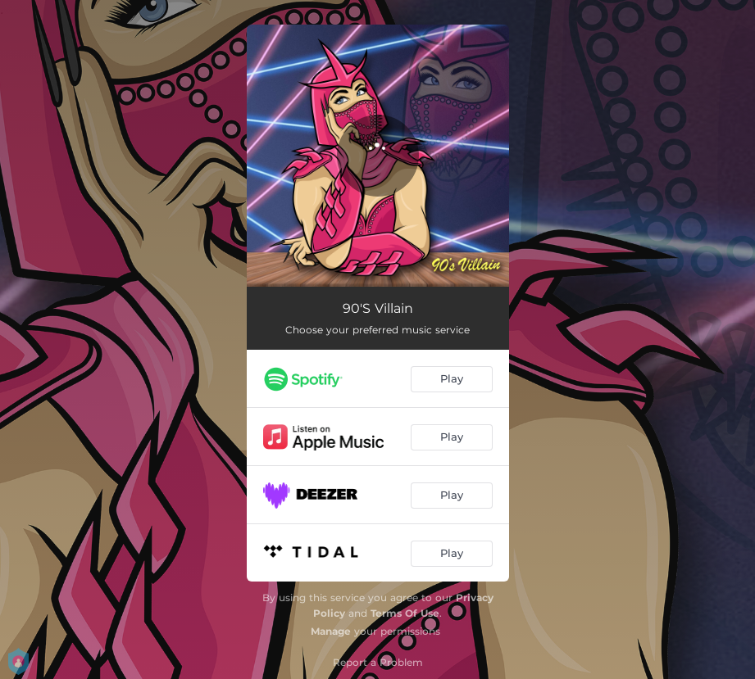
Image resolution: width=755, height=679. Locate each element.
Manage (331, 631)
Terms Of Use (405, 613)
